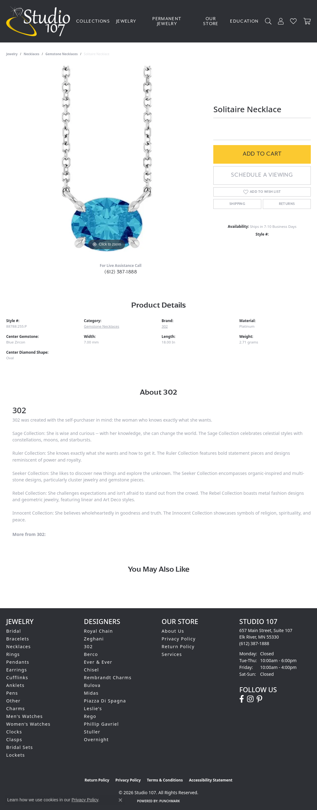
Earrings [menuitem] (16, 670)
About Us (173, 631)
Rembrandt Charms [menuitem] (108, 677)
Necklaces (32, 54)
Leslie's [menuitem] (93, 708)
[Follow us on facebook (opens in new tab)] (241, 699)
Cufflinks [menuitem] (17, 677)
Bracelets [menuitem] (17, 639)
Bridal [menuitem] (13, 631)
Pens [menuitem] (12, 693)
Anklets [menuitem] (15, 685)
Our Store (211, 21)
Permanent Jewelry (166, 21)
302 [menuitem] (88, 646)
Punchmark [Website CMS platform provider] (169, 801)
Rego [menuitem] (90, 716)
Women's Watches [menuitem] (28, 724)
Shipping (237, 204)
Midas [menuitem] (91, 693)
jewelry (12, 54)
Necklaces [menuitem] (18, 646)
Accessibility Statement (210, 780)
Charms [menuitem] (15, 708)
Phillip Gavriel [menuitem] (101, 724)
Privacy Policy (179, 639)
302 (165, 326)
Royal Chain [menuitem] (98, 631)
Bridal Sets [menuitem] (19, 747)
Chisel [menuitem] (91, 670)
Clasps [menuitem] (14, 739)
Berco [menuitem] (91, 654)
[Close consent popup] (120, 800)
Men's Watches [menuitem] (24, 716)
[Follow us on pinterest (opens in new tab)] (259, 699)
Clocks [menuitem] (14, 732)
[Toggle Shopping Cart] (307, 21)
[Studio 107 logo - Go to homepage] (39, 21)
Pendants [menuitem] (17, 662)
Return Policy (178, 646)
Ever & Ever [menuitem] (98, 662)
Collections (93, 21)
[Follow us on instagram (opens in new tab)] (250, 699)
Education (244, 21)
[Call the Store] (254, 643)
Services (172, 654)
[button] (268, 21)
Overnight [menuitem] (96, 739)
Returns (287, 204)
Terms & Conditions (165, 780)
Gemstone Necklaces (62, 54)
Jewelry (126, 21)
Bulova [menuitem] (92, 685)
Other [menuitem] (13, 701)
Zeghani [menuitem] (94, 639)
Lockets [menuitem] (15, 755)
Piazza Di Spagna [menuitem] (105, 701)
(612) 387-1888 (120, 272)
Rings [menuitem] (13, 654)
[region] (107, 159)
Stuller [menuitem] (92, 732)
